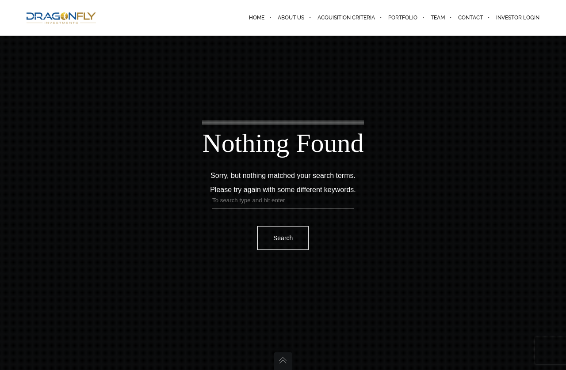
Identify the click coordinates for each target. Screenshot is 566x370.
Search (283, 238)
